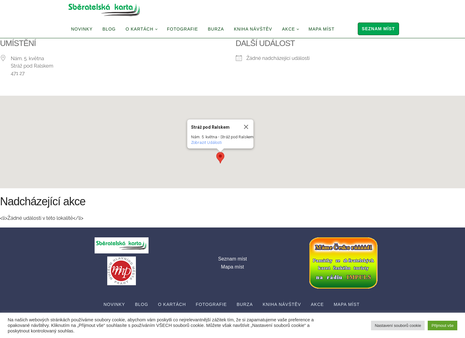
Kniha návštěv (253, 29)
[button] (220, 158)
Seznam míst (378, 28)
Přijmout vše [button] (442, 325)
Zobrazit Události (206, 142)
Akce (288, 29)
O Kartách (139, 29)
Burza (216, 29)
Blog (109, 29)
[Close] (246, 126)
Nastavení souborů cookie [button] (398, 325)
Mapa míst (321, 29)
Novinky (82, 29)
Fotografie (182, 29)
